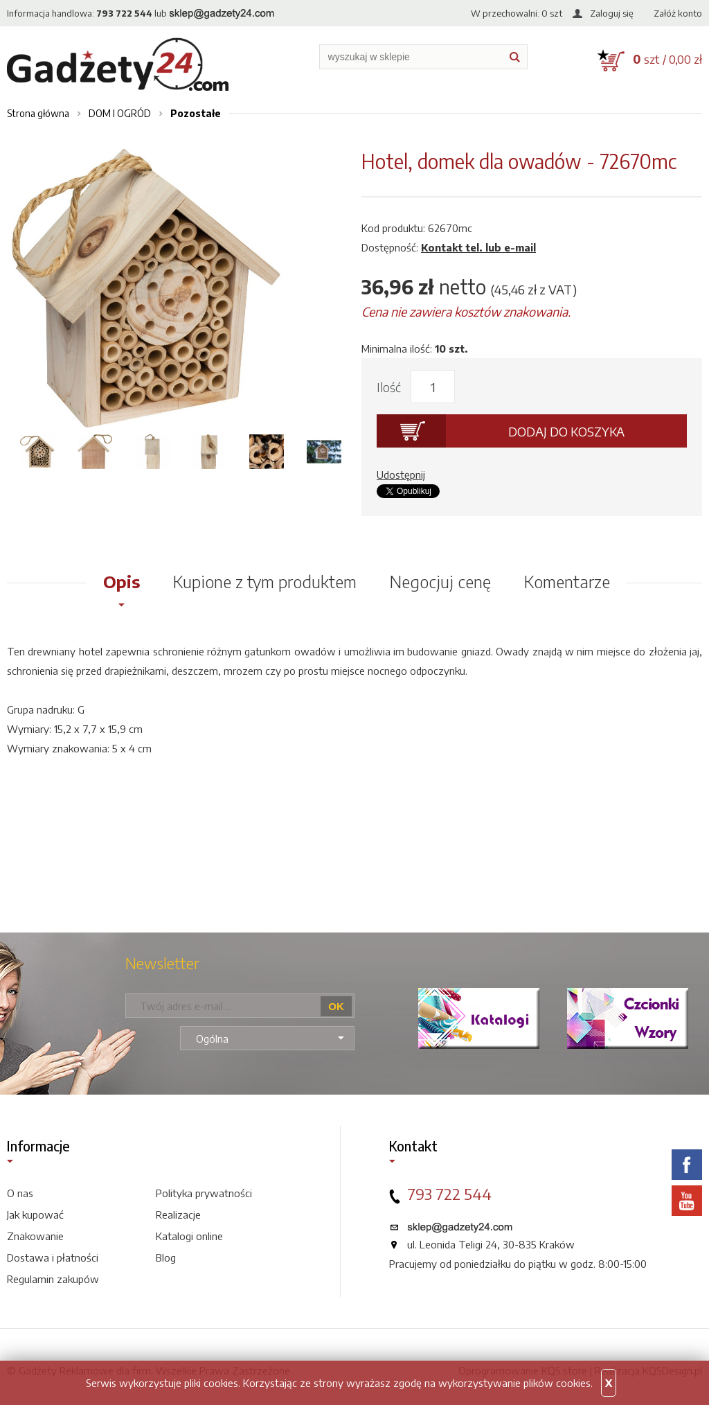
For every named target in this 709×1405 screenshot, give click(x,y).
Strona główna (38, 113)
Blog (166, 1257)
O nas (20, 1193)
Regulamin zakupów (53, 1279)
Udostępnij (401, 474)
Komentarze (567, 581)
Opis (121, 581)
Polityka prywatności (204, 1193)
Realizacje (178, 1214)
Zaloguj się (612, 13)
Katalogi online (189, 1236)
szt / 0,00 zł (667, 59)
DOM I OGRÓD (120, 113)
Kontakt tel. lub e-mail (478, 247)
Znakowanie (35, 1236)
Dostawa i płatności (52, 1257)
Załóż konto (678, 13)
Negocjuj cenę (440, 581)
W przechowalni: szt (516, 13)
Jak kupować (35, 1214)
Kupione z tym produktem (265, 581)
